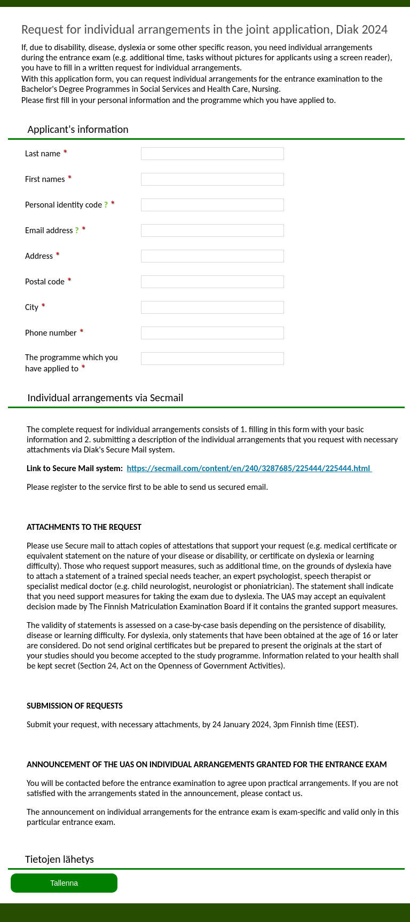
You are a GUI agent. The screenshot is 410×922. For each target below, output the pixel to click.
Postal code (45, 281)
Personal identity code (66, 205)
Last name (42, 153)
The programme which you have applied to (71, 362)
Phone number (51, 333)
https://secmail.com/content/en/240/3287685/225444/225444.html (249, 468)
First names (45, 179)
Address (39, 256)
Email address (52, 230)
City (31, 307)
